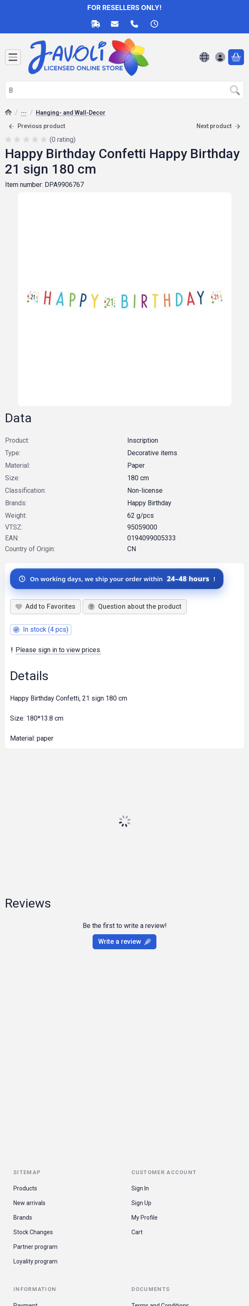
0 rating (63, 140)
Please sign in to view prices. (55, 650)
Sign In (140, 1188)
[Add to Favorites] (45, 606)
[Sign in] (220, 57)
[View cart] (236, 57)
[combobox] (124, 90)
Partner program (35, 1246)
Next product (218, 126)
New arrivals (29, 1203)
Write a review (124, 941)
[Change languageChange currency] (204, 57)
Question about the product (134, 606)
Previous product (37, 126)
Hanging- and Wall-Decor (71, 112)
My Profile (144, 1217)
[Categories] (13, 57)
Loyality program (35, 1261)
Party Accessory (24, 113)
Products (25, 1188)
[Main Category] (8, 113)
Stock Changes (33, 1232)
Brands (22, 1217)
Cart (137, 1232)
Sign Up (141, 1203)
